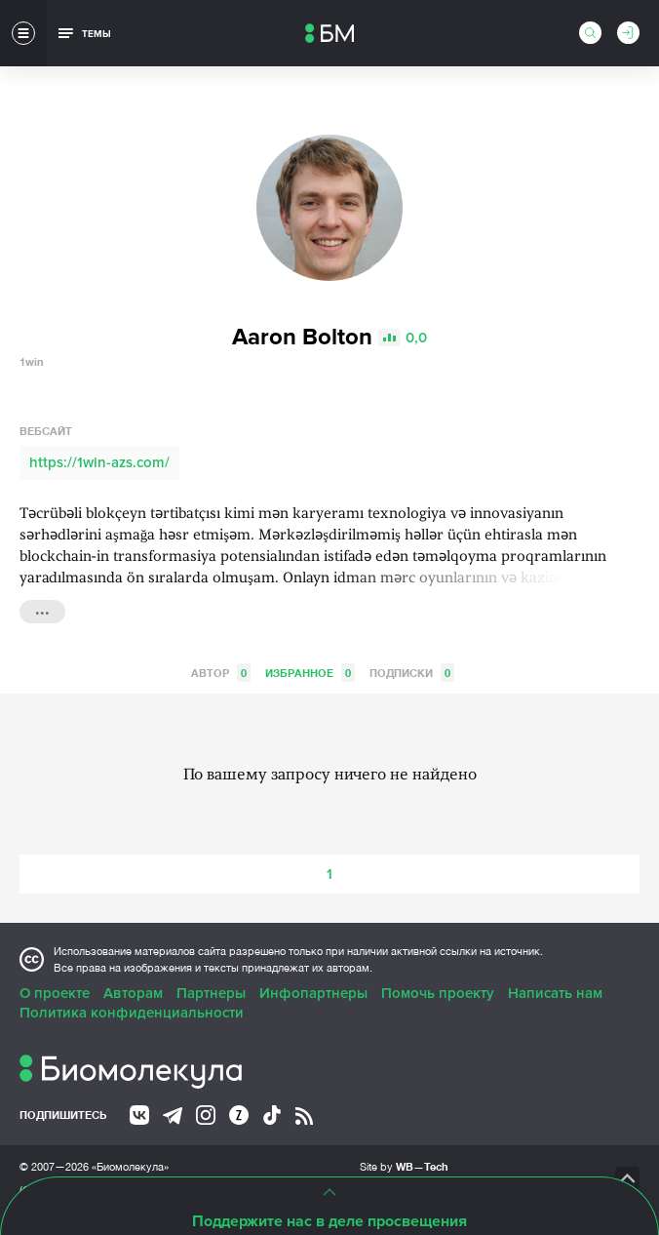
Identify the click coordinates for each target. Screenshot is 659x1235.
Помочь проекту (437, 993)
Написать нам (555, 993)
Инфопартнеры (313, 993)
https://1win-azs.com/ (99, 462)
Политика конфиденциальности (131, 1012)
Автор (221, 672)
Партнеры (211, 993)
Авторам (133, 993)
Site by (404, 1166)
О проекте (54, 993)
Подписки (411, 672)
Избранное (310, 672)
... (42, 609)
